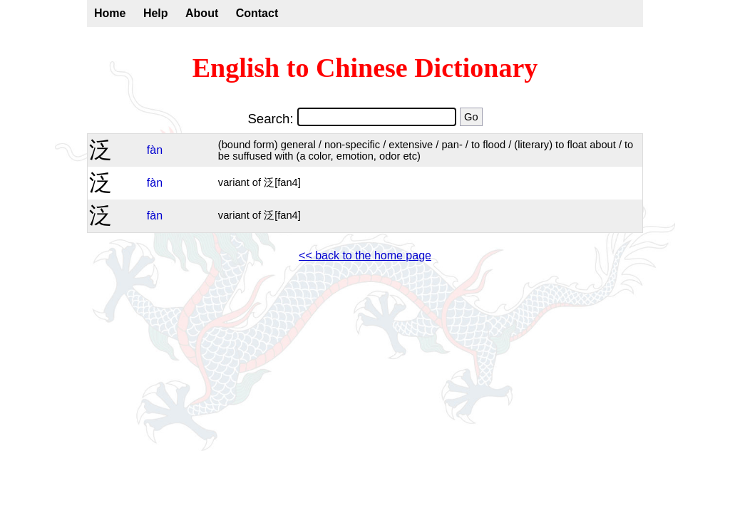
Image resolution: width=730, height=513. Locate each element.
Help (155, 13)
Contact (257, 13)
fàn (155, 150)
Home (109, 13)
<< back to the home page (365, 255)
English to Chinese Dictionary (365, 68)
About (201, 13)
